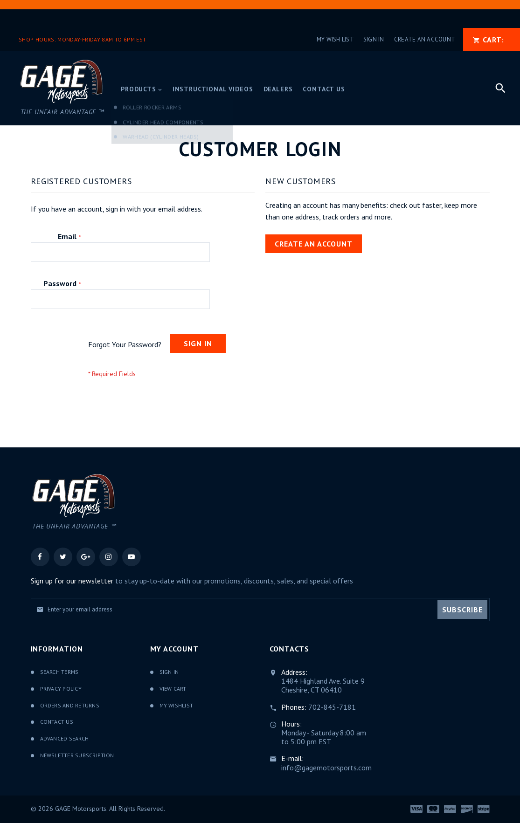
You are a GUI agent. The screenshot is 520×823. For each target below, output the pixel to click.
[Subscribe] (462, 609)
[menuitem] (141, 90)
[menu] (301, 88)
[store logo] (61, 88)
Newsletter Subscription (77, 755)
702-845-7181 (332, 707)
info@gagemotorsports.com (326, 767)
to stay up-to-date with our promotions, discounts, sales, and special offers (192, 580)
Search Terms (59, 671)
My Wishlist (176, 705)
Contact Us (56, 721)
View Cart (173, 688)
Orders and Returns (69, 705)
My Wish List (335, 39)
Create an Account (424, 39)
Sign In (373, 39)
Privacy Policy (61, 688)
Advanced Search (64, 738)
